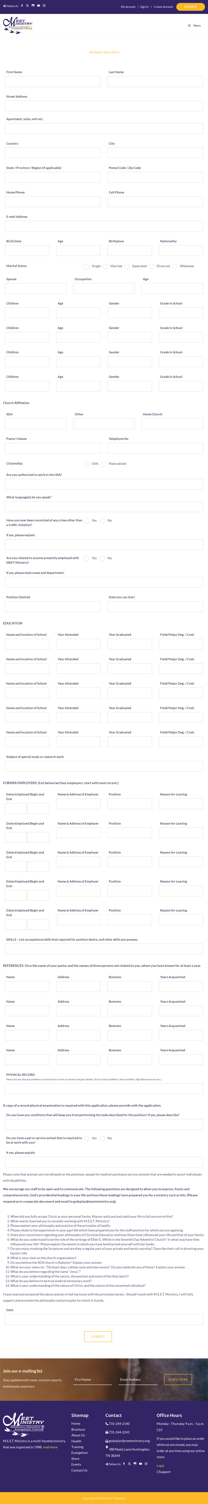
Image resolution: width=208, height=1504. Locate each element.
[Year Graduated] (129, 644)
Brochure (78, 1429)
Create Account (163, 6)
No (109, 520)
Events (76, 1464)
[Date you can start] (155, 606)
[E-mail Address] (104, 226)
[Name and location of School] (27, 644)
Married (116, 266)
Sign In (144, 6)
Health (76, 1441)
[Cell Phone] (155, 201)
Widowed (186, 266)
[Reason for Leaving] (181, 803)
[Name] (27, 986)
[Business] (129, 986)
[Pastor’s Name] (53, 447)
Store (75, 1458)
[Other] (104, 423)
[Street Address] (104, 105)
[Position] (129, 803)
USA (94, 463)
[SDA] (36, 423)
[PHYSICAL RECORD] (104, 1088)
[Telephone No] (155, 447)
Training (77, 1447)
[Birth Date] (27, 250)
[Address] (78, 986)
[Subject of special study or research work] (104, 766)
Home (75, 1423)
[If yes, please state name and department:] (104, 582)
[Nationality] (181, 250)
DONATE (200, 5)
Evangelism (79, 1452)
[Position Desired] (53, 606)
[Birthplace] (129, 250)
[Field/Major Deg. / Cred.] (181, 644)
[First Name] (53, 81)
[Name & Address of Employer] (78, 803)
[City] (155, 152)
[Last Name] (155, 81)
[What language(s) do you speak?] (104, 506)
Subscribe (178, 1379)
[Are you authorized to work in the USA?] (104, 484)
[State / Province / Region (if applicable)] (53, 177)
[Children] (27, 312)
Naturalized (117, 463)
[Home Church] (172, 423)
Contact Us (79, 1470)
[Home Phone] (53, 201)
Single (96, 266)
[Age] (78, 250)
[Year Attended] (78, 644)
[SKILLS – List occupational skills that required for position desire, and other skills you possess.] (104, 948)
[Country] (53, 152)
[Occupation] (104, 288)
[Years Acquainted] (181, 986)
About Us (78, 1435)
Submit (98, 1336)
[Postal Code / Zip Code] (155, 177)
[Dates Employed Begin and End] (16, 808)
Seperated (139, 266)
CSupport (164, 1471)
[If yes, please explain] (104, 544)
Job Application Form (104, 52)
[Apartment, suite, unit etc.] (104, 128)
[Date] (104, 1319)
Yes (94, 520)
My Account (128, 6)
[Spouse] (36, 288)
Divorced (163, 266)
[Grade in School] (181, 312)
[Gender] (129, 312)
